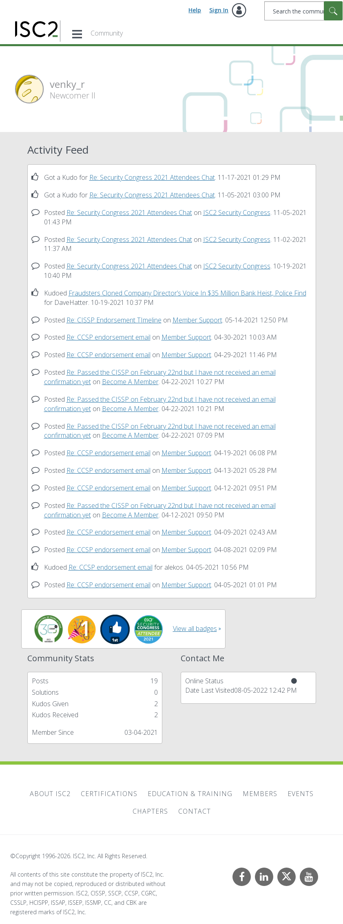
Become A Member (130, 381)
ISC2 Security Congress (236, 212)
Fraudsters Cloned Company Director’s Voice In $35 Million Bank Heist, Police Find (187, 293)
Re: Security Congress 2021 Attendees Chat (152, 177)
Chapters (150, 811)
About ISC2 (50, 793)
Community (107, 33)
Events (301, 793)
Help (194, 10)
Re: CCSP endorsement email (108, 337)
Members (260, 793)
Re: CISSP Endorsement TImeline (114, 319)
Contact (194, 811)
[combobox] (303, 10)
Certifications (109, 793)
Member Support (197, 319)
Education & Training (190, 793)
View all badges (195, 628)
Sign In (218, 10)
